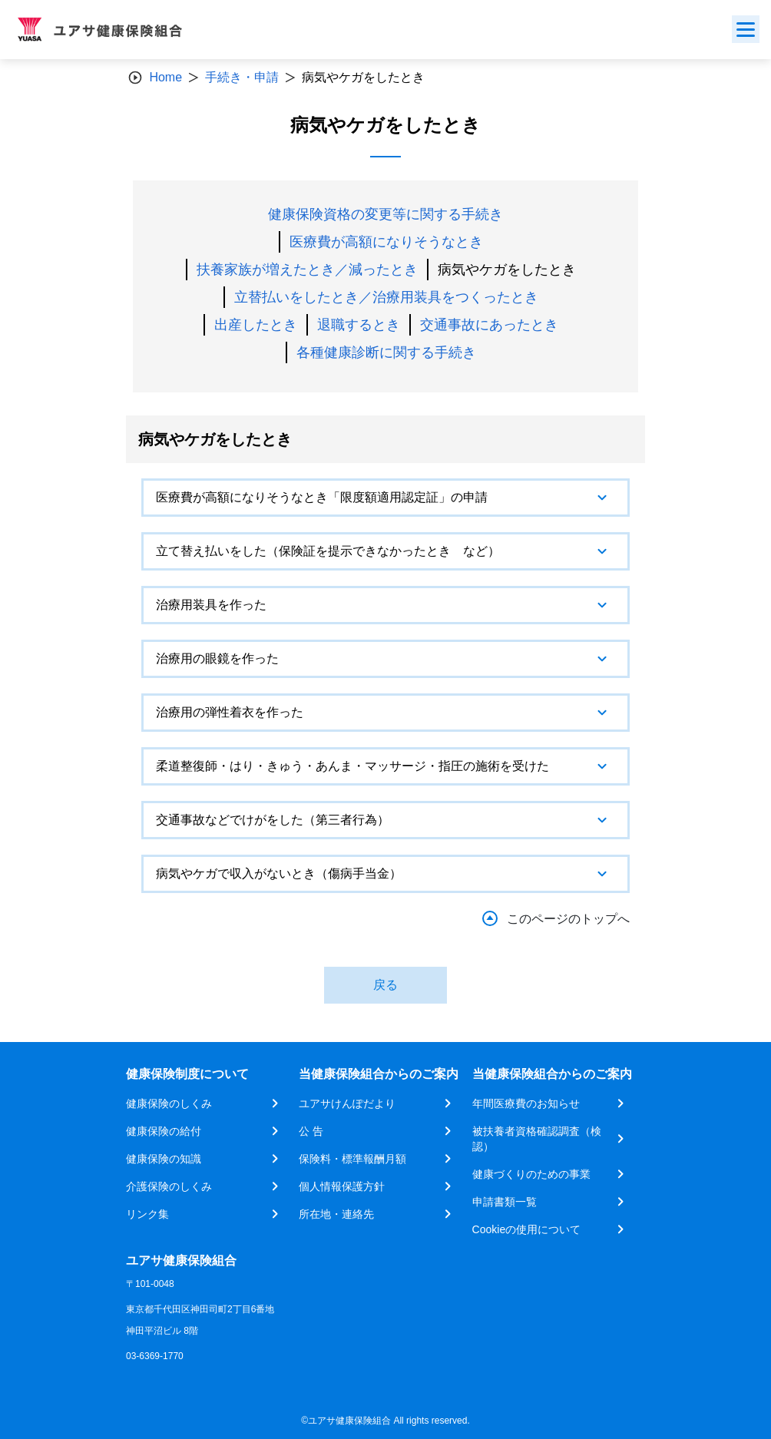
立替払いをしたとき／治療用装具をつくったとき (386, 297)
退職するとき (358, 324)
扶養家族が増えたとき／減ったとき (307, 269)
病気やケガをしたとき (507, 269)
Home (165, 77)
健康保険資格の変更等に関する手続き (385, 214)
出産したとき (255, 324)
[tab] (385, 497)
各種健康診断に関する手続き (386, 352)
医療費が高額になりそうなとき (386, 242)
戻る (385, 984)
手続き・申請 (242, 77)
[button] (385, 497)
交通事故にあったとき (489, 324)
